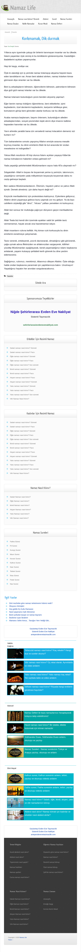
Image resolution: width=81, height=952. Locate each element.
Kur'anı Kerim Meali (50, 909)
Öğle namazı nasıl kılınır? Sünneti (22, 356)
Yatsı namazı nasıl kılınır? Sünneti (22, 386)
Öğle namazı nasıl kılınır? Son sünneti (24, 365)
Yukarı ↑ (10, 940)
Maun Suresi (14, 554)
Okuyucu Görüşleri (16, 606)
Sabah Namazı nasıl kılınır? (20, 497)
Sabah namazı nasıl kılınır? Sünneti (23, 348)
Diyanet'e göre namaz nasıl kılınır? (56, 852)
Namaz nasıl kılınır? (50, 857)
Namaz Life (23, 937)
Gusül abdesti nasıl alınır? (19, 852)
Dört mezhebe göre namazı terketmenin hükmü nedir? (31, 603)
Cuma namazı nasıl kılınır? (19, 877)
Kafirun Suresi (15, 563)
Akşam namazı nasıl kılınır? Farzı (22, 378)
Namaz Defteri (56, 24)
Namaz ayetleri (15, 872)
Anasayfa (10, 19)
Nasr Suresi (14, 567)
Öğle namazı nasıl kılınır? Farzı (21, 361)
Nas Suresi (14, 584)
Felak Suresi (14, 580)
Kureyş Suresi (15, 550)
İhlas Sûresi (14, 576)
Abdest (45, 19)
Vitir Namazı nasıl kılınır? (19, 518)
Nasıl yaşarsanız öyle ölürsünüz (22, 612)
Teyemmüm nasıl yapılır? (19, 862)
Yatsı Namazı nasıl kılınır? (20, 514)
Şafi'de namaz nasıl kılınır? (53, 872)
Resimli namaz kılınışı (51, 862)
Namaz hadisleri (16, 867)
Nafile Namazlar (28, 24)
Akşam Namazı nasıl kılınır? (20, 510)
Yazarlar (14, 32)
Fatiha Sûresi (15, 542)
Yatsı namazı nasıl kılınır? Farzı (22, 390)
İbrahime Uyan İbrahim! (18, 618)
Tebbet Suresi (15, 571)
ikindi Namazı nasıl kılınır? (20, 505)
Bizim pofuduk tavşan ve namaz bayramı (25, 615)
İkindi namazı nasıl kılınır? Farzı (22, 373)
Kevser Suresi (15, 559)
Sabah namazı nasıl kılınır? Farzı (22, 352)
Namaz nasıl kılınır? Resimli (28, 19)
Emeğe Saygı (48, 904)
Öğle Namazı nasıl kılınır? (19, 501)
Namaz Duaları (13, 24)
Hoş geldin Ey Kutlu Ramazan (21, 609)
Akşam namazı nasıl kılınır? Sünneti (23, 382)
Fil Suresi (13, 546)
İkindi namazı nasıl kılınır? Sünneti (23, 369)
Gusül (54, 19)
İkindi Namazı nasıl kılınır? (19, 909)
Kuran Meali (42, 24)
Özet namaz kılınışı (50, 867)
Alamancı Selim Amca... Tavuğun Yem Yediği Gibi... (29, 621)
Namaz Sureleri (66, 19)
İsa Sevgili (11, 46)
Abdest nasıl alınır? (17, 857)
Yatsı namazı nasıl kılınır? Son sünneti (24, 395)
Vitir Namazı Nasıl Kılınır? (19, 399)
